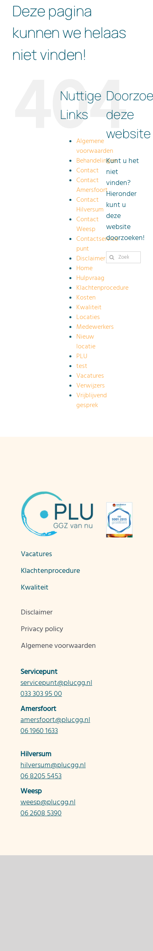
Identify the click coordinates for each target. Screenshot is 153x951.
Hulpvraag (90, 277)
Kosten (85, 297)
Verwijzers (90, 385)
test (81, 365)
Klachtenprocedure (102, 287)
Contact (87, 170)
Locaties (88, 317)
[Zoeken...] (123, 257)
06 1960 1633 (39, 731)
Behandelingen (96, 160)
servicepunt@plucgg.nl (56, 683)
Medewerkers (95, 326)
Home (84, 268)
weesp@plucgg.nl (47, 802)
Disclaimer (90, 258)
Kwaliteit (89, 307)
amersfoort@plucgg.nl (55, 720)
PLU (81, 356)
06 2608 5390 (41, 813)
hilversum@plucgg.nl (53, 765)
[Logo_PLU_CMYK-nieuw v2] (57, 494)
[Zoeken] (112, 257)
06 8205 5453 (41, 776)
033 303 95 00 (41, 694)
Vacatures (90, 375)
